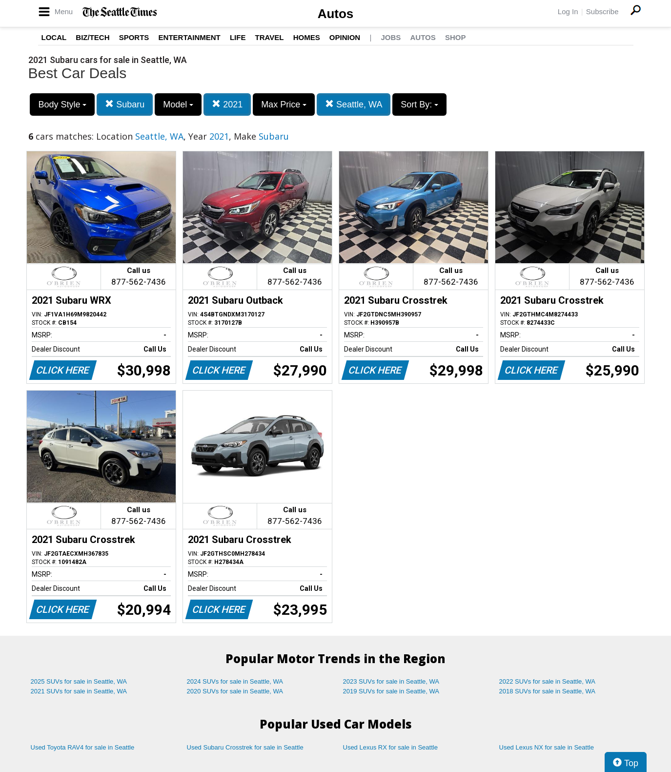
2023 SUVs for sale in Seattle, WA (391, 681)
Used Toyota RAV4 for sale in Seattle (83, 747)
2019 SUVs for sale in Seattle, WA (391, 691)
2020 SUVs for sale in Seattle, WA (235, 691)
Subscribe (602, 11)
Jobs (391, 37)
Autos (336, 13)
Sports (134, 37)
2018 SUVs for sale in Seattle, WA (547, 691)
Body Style (62, 104)
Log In (568, 11)
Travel (269, 37)
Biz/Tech (92, 37)
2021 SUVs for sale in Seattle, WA (79, 691)
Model (178, 104)
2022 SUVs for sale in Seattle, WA (547, 681)
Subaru (124, 104)
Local (54, 37)
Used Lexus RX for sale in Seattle (390, 747)
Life (238, 37)
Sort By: (419, 104)
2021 (227, 104)
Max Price (283, 104)
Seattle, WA (353, 104)
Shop (455, 37)
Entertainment (190, 37)
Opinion (344, 37)
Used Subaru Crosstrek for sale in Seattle (245, 747)
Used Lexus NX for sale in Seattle (546, 747)
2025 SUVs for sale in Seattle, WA (79, 681)
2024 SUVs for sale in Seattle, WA (235, 681)
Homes (306, 37)
